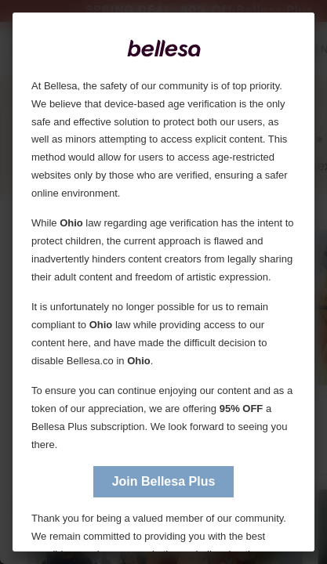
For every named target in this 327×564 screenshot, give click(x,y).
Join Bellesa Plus (164, 481)
